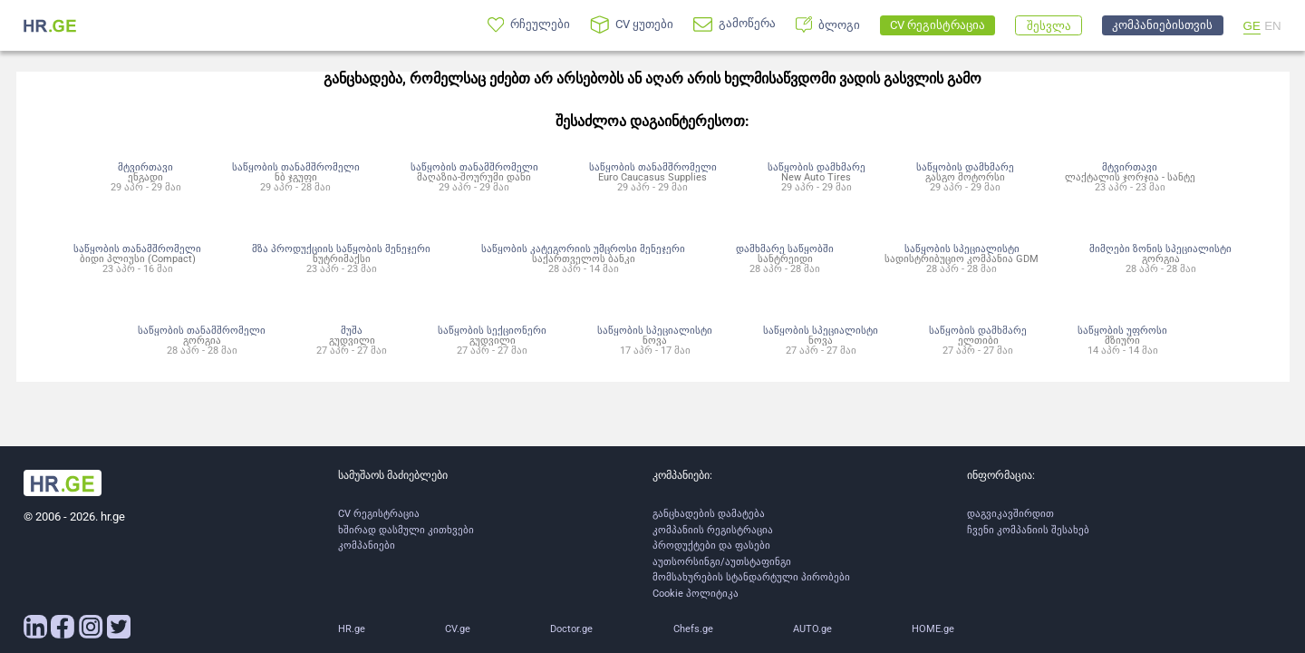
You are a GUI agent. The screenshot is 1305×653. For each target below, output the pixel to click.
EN (1272, 26)
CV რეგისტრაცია (379, 514)
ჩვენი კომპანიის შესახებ (1028, 530)
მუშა (351, 330)
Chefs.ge (693, 629)
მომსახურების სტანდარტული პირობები (751, 577)
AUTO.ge (812, 629)
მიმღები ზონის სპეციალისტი (1160, 248)
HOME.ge (933, 629)
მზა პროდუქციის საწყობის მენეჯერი (341, 248)
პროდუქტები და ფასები (711, 545)
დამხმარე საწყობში (785, 248)
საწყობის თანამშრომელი (296, 167)
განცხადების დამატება (708, 514)
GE (1252, 26)
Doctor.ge (571, 629)
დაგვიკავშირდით (1010, 514)
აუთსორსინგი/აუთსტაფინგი (721, 562)
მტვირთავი (145, 167)
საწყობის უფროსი (1122, 330)
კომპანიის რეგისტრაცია (712, 530)
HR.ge (351, 629)
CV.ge (457, 629)
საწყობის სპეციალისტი (962, 248)
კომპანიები (366, 545)
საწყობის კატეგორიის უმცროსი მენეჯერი (583, 248)
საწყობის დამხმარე (816, 167)
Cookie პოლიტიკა (695, 593)
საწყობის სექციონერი (492, 330)
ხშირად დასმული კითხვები (406, 530)
